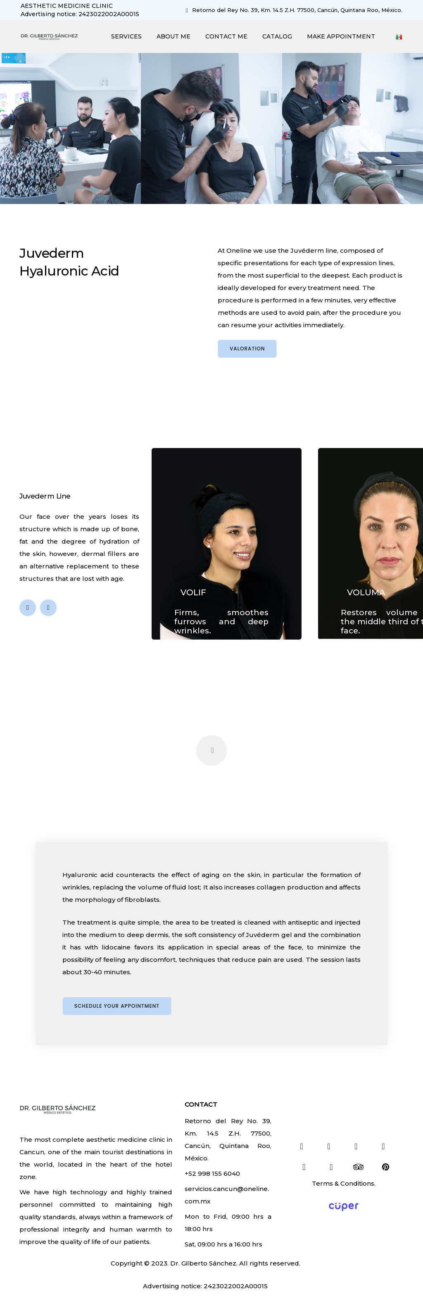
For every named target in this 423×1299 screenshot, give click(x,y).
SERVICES (126, 36)
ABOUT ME (173, 36)
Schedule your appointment (116, 1005)
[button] (48, 607)
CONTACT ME (226, 36)
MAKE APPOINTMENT (341, 36)
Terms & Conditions (343, 1183)
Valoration (247, 348)
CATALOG (277, 36)
